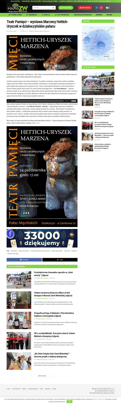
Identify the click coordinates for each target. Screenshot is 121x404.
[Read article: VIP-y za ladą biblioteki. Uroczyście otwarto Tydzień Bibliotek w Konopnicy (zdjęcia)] (19, 340)
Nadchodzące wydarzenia (83, 15)
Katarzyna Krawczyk (42, 278)
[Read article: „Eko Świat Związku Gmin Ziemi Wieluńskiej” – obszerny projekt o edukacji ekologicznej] (19, 361)
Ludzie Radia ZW (16, 388)
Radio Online (85, 7)
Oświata (36, 31)
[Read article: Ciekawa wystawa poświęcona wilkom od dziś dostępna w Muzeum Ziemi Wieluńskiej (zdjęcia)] (19, 300)
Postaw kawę (65, 7)
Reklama (109, 15)
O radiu (8, 388)
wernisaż (67, 251)
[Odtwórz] (9, 101)
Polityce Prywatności (98, 399)
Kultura (32, 31)
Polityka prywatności (33, 388)
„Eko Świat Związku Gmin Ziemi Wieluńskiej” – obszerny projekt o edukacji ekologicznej (104, 135)
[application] (42, 101)
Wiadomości (31, 15)
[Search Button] (54, 8)
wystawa (74, 251)
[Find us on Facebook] (97, 7)
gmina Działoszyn (24, 251)
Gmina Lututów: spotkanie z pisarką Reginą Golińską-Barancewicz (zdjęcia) (103, 146)
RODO (41, 388)
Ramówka (99, 15)
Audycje (46, 15)
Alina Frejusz (13, 31)
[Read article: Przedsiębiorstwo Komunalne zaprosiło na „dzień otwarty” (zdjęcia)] (19, 280)
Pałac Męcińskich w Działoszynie (40, 251)
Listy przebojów (62, 15)
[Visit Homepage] (18, 8)
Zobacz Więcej (42, 376)
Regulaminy (47, 388)
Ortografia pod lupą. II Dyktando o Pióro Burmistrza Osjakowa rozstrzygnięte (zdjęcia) (104, 113)
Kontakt (54, 388)
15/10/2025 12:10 (24, 31)
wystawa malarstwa (13, 253)
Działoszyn (14, 251)
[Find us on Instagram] (101, 7)
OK (69, 401)
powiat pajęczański (57, 251)
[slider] (39, 100)
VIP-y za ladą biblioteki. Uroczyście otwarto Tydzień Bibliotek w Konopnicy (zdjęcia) (104, 124)
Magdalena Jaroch (42, 359)
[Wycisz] (69, 101)
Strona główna (15, 15)
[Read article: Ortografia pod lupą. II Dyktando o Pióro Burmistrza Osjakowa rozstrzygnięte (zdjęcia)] (19, 320)
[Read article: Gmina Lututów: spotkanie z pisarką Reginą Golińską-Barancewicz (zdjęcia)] (87, 147)
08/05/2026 (52, 278)
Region (41, 31)
